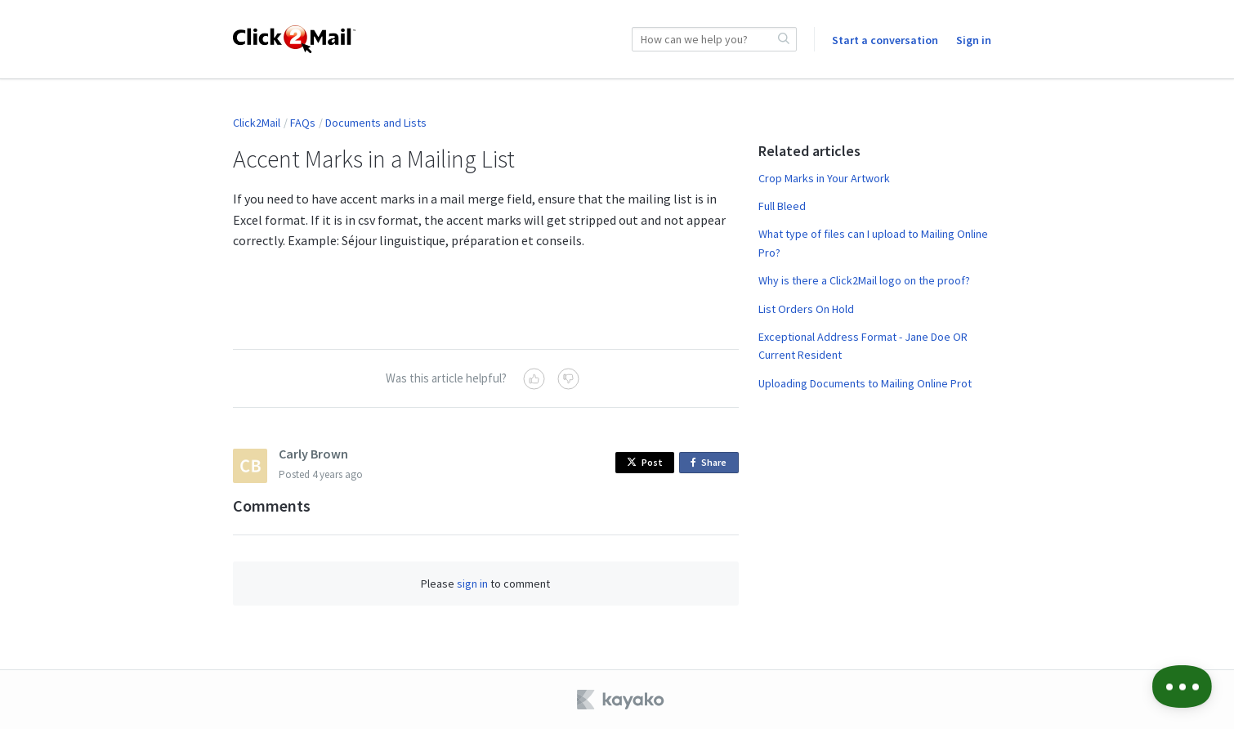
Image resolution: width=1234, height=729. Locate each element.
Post (645, 462)
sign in (472, 583)
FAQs (302, 122)
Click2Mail (256, 122)
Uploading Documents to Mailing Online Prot (865, 383)
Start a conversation (885, 40)
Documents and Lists (376, 122)
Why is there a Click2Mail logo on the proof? (864, 280)
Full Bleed (782, 206)
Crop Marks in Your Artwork (824, 178)
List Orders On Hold (806, 309)
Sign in (973, 40)
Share (711, 463)
